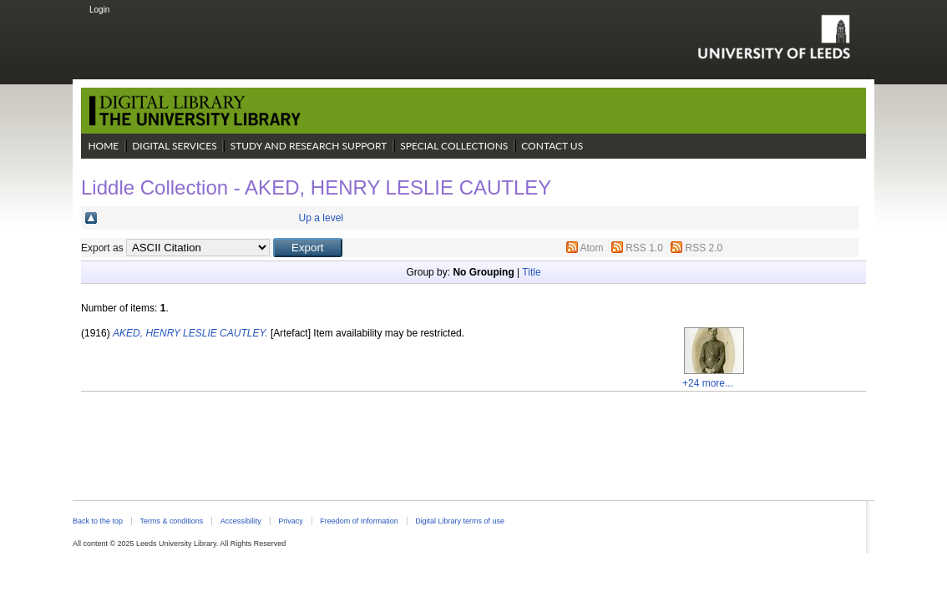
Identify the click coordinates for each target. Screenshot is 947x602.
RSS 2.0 (704, 248)
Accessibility (240, 521)
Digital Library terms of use (459, 521)
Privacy (290, 521)
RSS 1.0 (644, 248)
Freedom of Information (359, 521)
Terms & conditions (171, 521)
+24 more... (707, 383)
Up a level (321, 218)
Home (103, 145)
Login (99, 9)
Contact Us (552, 145)
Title (531, 272)
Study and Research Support (308, 145)
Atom (591, 248)
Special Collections (454, 145)
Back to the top (98, 521)
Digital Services (174, 145)
